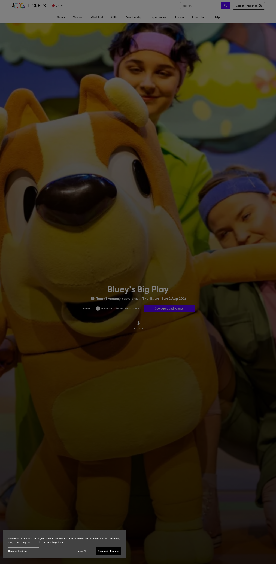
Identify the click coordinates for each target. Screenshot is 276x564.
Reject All (81, 551)
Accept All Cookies (108, 551)
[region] (64, 544)
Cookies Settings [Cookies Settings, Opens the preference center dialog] (17, 551)
